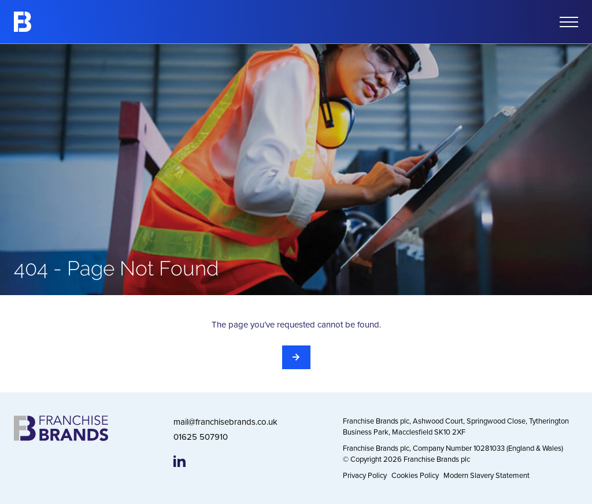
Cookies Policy (415, 475)
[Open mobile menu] (569, 22)
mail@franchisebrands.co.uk (225, 421)
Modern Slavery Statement (486, 475)
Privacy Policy (365, 475)
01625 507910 (200, 437)
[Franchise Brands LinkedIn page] (179, 461)
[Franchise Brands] (22, 22)
